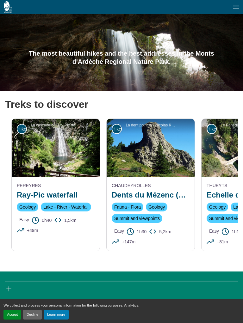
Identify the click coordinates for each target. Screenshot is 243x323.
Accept (12, 314)
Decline (32, 314)
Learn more (56, 314)
